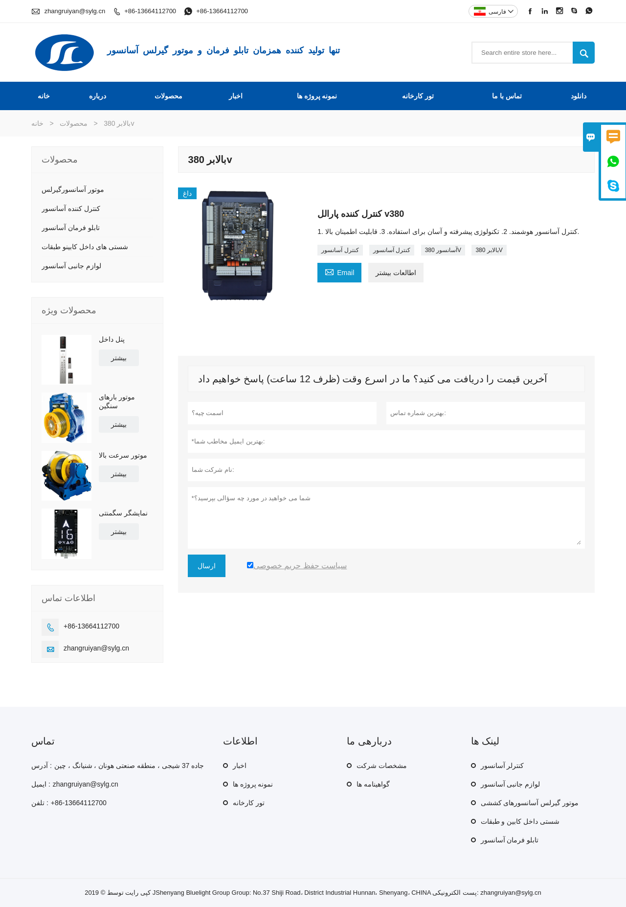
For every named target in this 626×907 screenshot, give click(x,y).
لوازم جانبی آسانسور (71, 266)
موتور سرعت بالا (123, 455)
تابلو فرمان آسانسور (71, 228)
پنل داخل (112, 339)
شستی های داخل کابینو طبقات (85, 247)
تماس (43, 741)
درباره (97, 96)
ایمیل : (40, 784)
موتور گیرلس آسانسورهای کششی (530, 803)
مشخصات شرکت (382, 765)
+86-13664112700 (150, 11)
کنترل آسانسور (339, 250)
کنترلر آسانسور (502, 765)
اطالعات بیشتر (396, 273)
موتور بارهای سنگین (117, 401)
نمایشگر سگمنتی (123, 513)
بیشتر (119, 358)
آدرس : (41, 765)
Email (339, 271)
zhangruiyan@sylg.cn (75, 11)
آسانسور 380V (443, 250)
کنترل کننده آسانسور (71, 208)
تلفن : (39, 803)
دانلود (578, 96)
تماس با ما (507, 96)
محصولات (168, 96)
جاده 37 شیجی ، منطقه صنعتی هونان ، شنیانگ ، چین (129, 765)
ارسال (207, 566)
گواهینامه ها (373, 784)
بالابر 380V (488, 250)
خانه (44, 96)
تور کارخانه (418, 96)
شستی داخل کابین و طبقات (520, 821)
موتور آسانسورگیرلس (73, 189)
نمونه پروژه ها (317, 96)
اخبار (236, 96)
